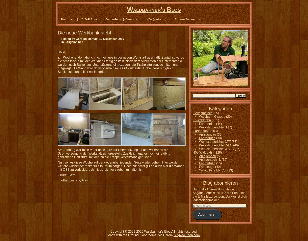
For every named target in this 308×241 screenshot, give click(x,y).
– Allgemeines (203, 113)
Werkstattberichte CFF (215, 141)
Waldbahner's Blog (154, 9)
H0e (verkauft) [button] (158, 19)
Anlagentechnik (210, 159)
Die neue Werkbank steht (84, 32)
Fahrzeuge (206, 167)
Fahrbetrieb (207, 123)
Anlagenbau (207, 134)
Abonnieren (207, 215)
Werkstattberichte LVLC (215, 145)
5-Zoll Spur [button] (91, 19)
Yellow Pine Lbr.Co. (212, 170)
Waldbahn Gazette (212, 116)
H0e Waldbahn (203, 152)
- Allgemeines (74, 42)
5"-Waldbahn (202, 120)
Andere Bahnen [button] (187, 19)
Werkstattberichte (211, 127)
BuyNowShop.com (187, 235)
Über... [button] (66, 19)
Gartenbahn (201, 131)
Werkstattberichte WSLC (216, 149)
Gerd (85, 180)
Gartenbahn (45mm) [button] (121, 19)
